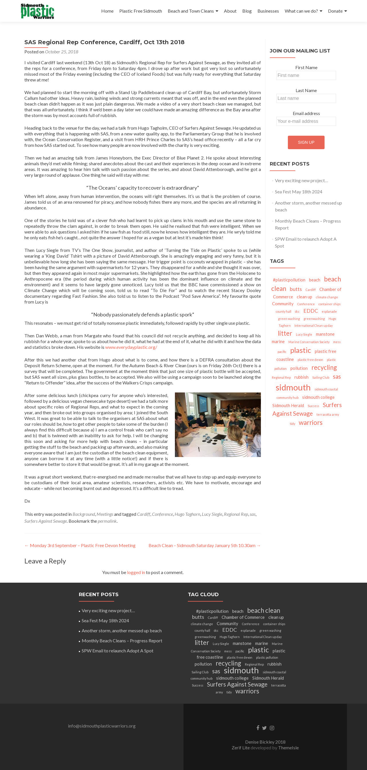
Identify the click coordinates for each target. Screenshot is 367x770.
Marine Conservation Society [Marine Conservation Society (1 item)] (308, 342)
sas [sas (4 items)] (337, 376)
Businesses (268, 10)
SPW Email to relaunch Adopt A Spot (117, 650)
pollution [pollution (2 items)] (299, 368)
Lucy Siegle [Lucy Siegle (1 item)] (304, 334)
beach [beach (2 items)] (314, 279)
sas (252, 514)
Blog (247, 10)
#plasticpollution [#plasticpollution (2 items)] (289, 279)
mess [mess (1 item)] (337, 342)
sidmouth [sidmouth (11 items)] (293, 387)
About (230, 10)
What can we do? (301, 10)
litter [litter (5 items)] (285, 333)
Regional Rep (236, 514)
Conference (162, 514)
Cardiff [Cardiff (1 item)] (311, 289)
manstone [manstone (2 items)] (325, 334)
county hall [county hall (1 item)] (283, 311)
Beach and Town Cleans (191, 10)
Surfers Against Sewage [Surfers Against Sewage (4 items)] (237, 684)
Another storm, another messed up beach (122, 630)
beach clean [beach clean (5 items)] (263, 610)
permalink (107, 521)
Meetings (105, 514)
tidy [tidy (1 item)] (292, 423)
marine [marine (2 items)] (278, 341)
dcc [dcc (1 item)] (297, 311)
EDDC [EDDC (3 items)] (310, 311)
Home (107, 10)
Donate (335, 10)
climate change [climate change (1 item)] (327, 297)
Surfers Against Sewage (45, 521)
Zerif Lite (241, 747)
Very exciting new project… (301, 180)
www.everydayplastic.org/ (131, 347)
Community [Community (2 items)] (283, 303)
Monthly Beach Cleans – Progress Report (122, 640)
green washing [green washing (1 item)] (289, 318)
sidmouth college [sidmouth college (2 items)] (318, 397)
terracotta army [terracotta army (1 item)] (328, 414)
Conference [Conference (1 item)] (306, 304)
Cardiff (143, 514)
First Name (306, 67)
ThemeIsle (288, 747)
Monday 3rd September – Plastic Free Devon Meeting (80, 545)
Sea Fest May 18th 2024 (298, 191)
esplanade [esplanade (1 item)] (329, 311)
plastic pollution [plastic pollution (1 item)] (267, 657)
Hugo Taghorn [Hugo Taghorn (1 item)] (230, 637)
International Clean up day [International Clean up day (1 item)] (313, 325)
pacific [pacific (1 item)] (282, 351)
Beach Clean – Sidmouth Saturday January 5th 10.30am (205, 545)
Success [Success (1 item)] (313, 406)
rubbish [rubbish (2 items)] (301, 377)
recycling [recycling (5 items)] (324, 367)
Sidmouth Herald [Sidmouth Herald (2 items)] (288, 405)
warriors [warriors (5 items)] (311, 422)
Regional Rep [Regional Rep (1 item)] (281, 377)
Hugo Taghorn (187, 514)
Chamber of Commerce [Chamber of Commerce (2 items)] (243, 617)
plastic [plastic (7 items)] (300, 350)
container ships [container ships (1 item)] (330, 304)
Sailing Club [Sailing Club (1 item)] (320, 377)
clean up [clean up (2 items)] (304, 296)
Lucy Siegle (212, 514)
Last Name (306, 90)
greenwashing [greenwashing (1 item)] (314, 318)
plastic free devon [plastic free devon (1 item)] (310, 359)
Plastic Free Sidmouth (140, 10)
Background (84, 514)
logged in (136, 572)
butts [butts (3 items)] (296, 289)
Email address (306, 113)
